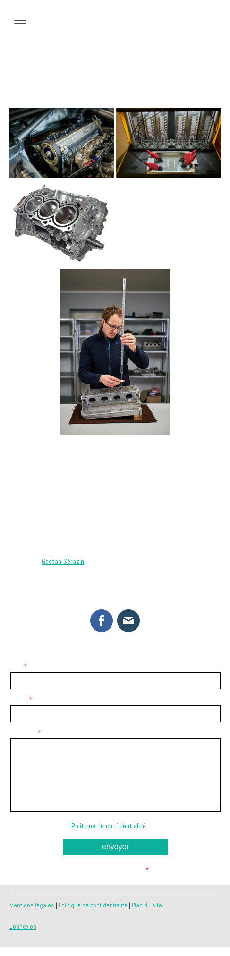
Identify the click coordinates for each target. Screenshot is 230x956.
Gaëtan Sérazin (63, 561)
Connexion (22, 926)
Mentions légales (31, 905)
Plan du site (147, 905)
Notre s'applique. (115, 826)
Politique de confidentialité (108, 826)
